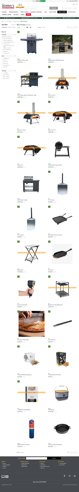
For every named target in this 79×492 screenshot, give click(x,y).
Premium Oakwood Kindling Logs (24, 374)
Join (76, 4)
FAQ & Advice (42, 464)
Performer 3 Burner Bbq (22, 60)
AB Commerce (75, 484)
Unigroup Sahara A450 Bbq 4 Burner (56, 60)
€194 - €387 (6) (6, 74)
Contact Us (4, 466)
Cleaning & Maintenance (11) (9, 42)
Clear (13, 24)
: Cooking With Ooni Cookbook (23, 409)
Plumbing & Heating (6, 14)
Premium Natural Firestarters (54, 374)
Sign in (74, 4)
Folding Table (20, 270)
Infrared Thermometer (22, 305)
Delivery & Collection (25, 463)
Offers (28, 14)
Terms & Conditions (62, 463)
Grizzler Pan (50, 270)
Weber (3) (5, 67)
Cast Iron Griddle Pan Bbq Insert (55, 444)
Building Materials (13, 12)
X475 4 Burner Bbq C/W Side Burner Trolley (26, 95)
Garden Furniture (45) (7, 38)
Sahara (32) (5, 63)
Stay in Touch (21, 458)
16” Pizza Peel (20, 235)
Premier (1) (5, 61)
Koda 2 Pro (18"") (52, 130)
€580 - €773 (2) (6, 78)
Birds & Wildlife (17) (7, 49)
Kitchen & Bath (71, 12)
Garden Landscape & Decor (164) (8, 46)
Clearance (4, 12)
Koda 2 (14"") (20, 165)
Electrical (16, 14)
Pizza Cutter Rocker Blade (23, 340)
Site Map (42, 463)
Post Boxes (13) (6, 53)
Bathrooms (42, 468)
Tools (45, 12)
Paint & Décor (52, 12)
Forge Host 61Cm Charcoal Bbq (55, 165)
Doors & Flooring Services (45, 466)
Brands (22, 14)
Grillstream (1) (6, 58)
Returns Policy (24, 464)
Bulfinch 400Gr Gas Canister (23, 444)
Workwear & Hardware (36, 12)
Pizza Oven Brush (52, 340)
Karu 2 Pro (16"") (51, 95)
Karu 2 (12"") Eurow (21, 130)
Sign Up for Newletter (6, 464)
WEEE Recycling (24, 466)
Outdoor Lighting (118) (7, 40)
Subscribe (54, 458)
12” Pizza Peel (51, 200)
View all (43, 27)
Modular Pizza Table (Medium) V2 (55, 305)
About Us (4, 463)
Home (68, 1)
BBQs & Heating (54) (7, 36)
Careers (4, 468)
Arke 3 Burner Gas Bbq (22, 200)
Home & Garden (62, 12)
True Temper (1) (6, 65)
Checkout (75, 8)
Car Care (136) (6, 43)
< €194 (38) (5, 73)
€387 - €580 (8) (6, 76)
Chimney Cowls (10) (7, 48)
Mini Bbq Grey (51, 409)
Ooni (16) (5, 59)
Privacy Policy (62, 464)
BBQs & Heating (11, 27)
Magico (66, 484)
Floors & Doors (24, 12)
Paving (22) (5, 51)
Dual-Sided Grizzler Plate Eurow (55, 235)
